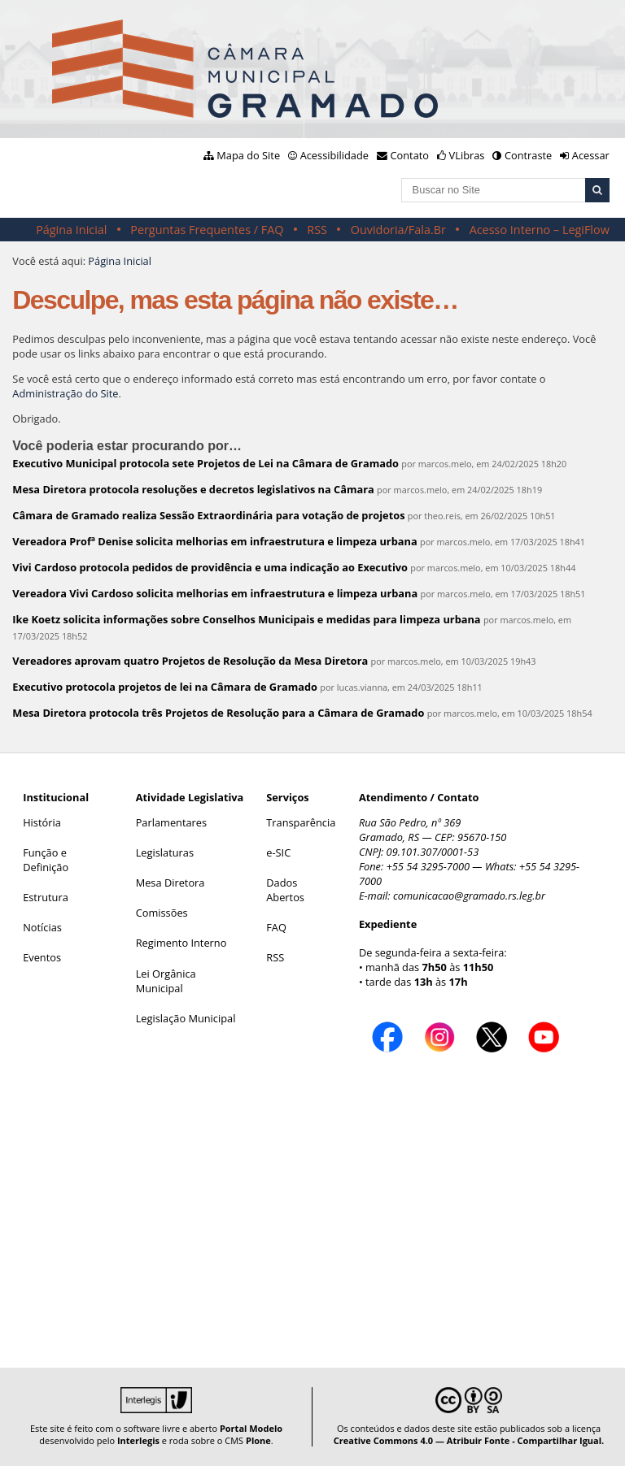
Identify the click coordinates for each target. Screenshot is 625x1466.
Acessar (591, 155)
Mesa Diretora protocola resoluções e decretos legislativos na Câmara (193, 489)
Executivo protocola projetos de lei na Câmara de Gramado (164, 686)
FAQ (276, 927)
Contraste (528, 155)
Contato (410, 155)
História (42, 822)
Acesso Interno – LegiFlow (540, 229)
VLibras (467, 155)
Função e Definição (45, 859)
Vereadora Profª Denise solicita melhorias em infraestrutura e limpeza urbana (214, 541)
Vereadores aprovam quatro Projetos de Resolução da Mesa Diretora (190, 660)
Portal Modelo (251, 1428)
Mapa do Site (248, 155)
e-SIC (278, 852)
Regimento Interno (181, 942)
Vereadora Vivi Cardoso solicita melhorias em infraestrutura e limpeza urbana (214, 593)
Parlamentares (171, 822)
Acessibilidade (334, 155)
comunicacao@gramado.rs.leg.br (469, 895)
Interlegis (138, 1440)
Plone (258, 1440)
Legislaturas (165, 852)
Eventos (42, 957)
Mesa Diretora (170, 882)
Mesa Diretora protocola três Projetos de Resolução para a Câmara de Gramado (218, 712)
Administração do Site (65, 393)
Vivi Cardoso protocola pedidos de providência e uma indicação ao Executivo (210, 567)
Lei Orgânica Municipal (166, 980)
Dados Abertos (285, 889)
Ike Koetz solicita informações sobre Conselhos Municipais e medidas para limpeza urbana (246, 619)
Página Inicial (71, 229)
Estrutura (45, 897)
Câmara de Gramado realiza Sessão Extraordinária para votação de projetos (208, 515)
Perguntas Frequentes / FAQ (206, 229)
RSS (317, 229)
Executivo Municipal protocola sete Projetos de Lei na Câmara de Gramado (205, 463)
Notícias (42, 927)
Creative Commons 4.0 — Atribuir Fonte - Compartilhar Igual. (469, 1440)
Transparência (300, 822)
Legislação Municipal (186, 1018)
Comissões (162, 912)
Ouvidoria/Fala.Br (398, 229)
